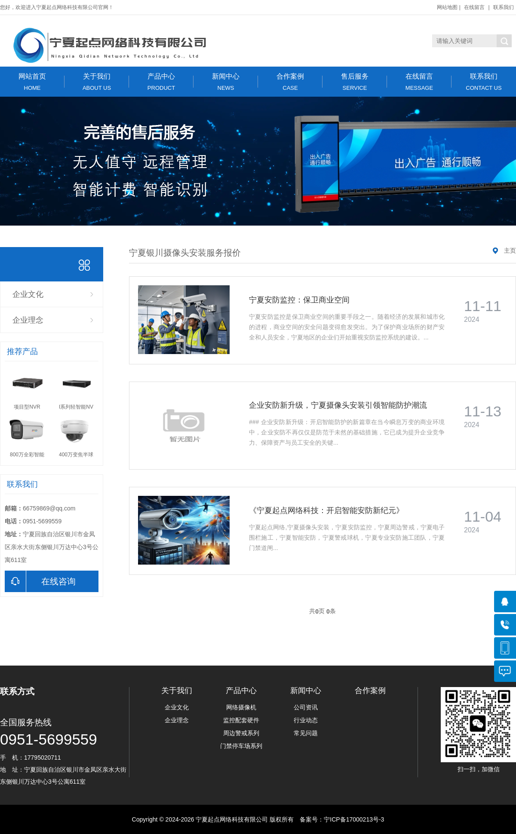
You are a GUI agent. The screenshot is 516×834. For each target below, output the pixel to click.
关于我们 (96, 82)
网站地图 (447, 7)
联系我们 (503, 7)
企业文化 (27, 294)
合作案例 (290, 82)
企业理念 (27, 320)
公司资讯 (306, 707)
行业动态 (306, 720)
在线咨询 (40, 581)
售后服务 (354, 82)
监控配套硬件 (241, 720)
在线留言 (474, 7)
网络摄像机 (241, 707)
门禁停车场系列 (241, 746)
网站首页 (32, 82)
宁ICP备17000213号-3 (354, 819)
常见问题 (306, 733)
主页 (510, 250)
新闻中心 (226, 82)
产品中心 (161, 82)
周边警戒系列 (241, 733)
